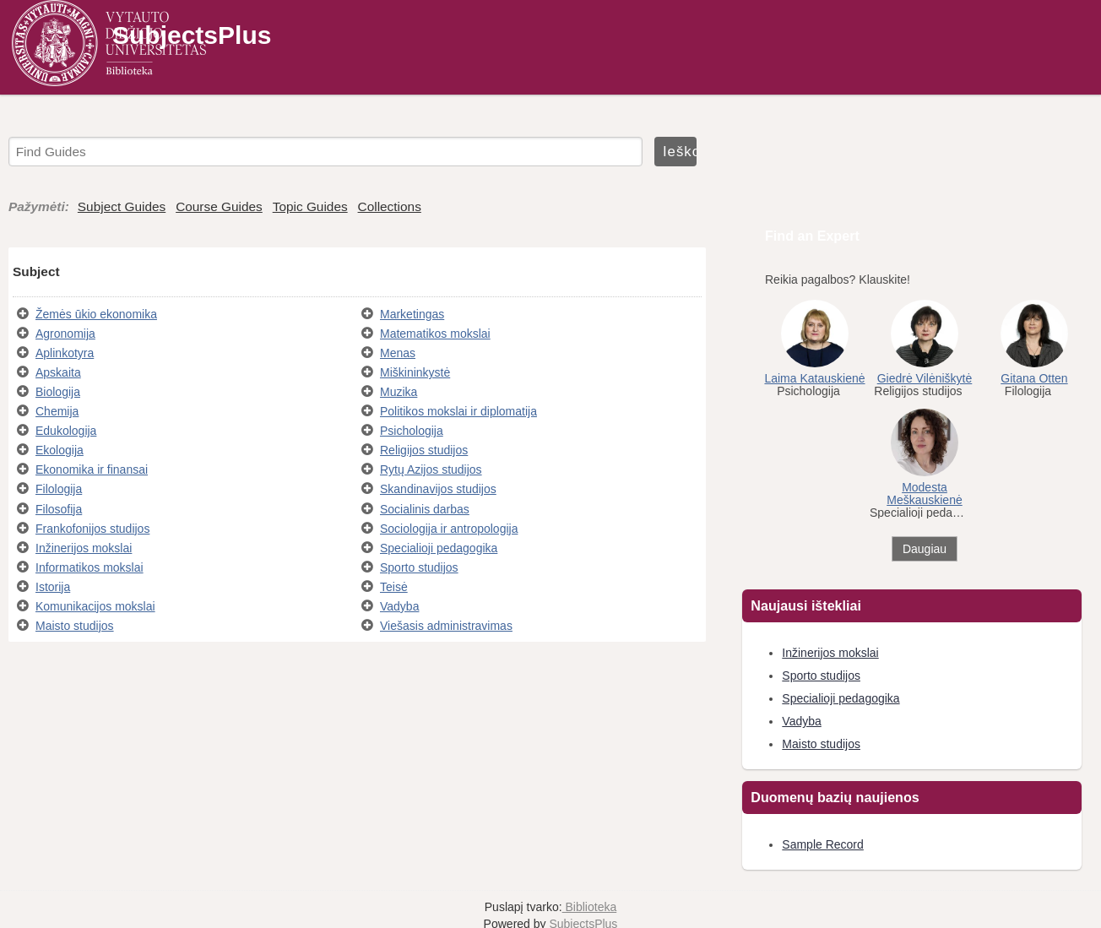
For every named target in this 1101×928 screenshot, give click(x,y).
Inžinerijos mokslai (83, 548)
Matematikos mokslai (435, 333)
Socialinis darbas (424, 509)
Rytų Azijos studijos (431, 469)
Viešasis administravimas (446, 625)
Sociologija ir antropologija (449, 528)
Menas (397, 353)
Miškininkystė (415, 372)
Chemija (57, 411)
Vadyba (399, 606)
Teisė (394, 587)
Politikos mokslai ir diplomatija (458, 411)
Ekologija (59, 450)
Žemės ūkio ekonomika (96, 314)
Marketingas (412, 314)
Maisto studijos (74, 625)
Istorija (52, 587)
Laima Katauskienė (814, 378)
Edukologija (65, 430)
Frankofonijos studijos (92, 528)
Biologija (57, 392)
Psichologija (411, 430)
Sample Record (823, 844)
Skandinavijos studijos (438, 489)
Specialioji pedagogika (438, 548)
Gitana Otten (1034, 378)
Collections (389, 206)
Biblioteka (589, 907)
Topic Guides (310, 206)
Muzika (398, 392)
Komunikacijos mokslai (95, 606)
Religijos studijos (424, 450)
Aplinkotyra (64, 353)
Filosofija (58, 509)
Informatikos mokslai (89, 567)
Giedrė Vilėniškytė (925, 378)
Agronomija (65, 333)
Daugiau (924, 549)
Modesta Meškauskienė (925, 493)
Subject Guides (121, 206)
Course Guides (219, 206)
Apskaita (58, 372)
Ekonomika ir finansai (91, 469)
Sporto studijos (419, 567)
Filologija (58, 489)
